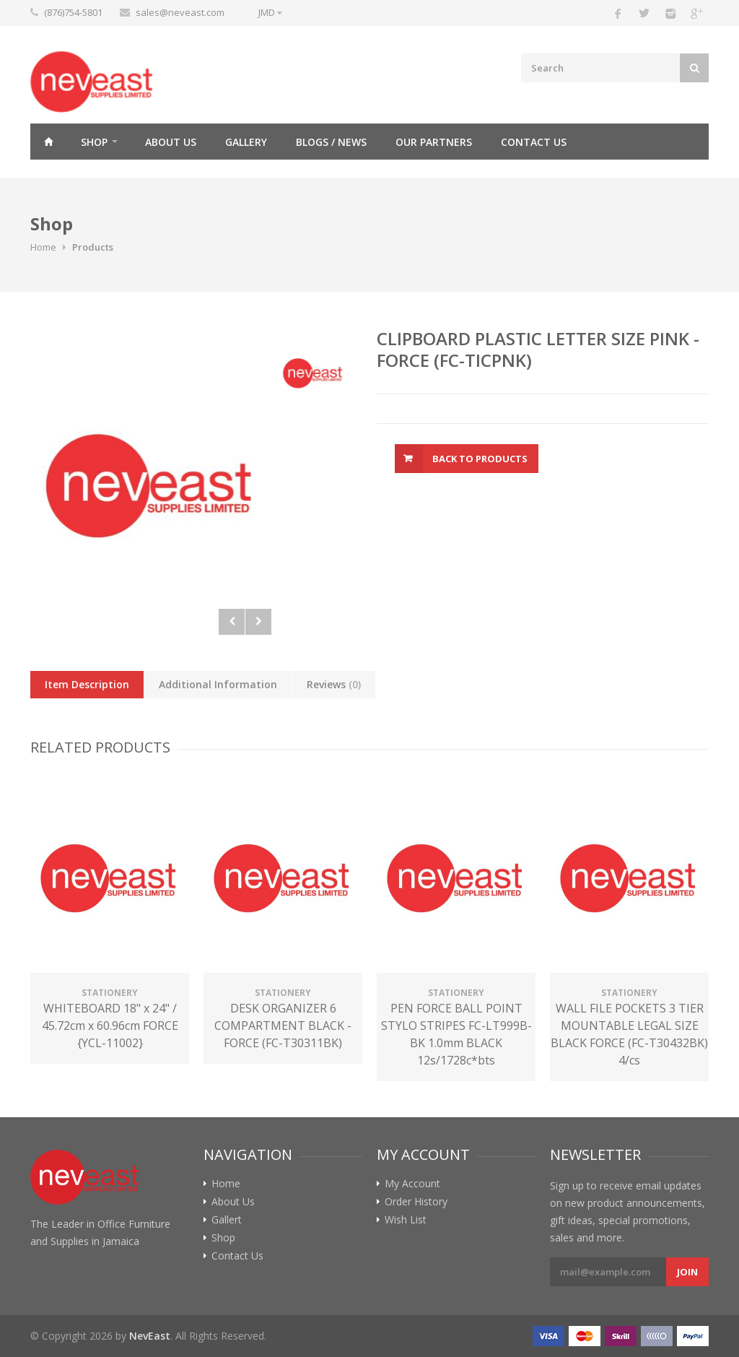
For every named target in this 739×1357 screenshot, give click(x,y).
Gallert (226, 1219)
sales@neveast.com (180, 12)
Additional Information (218, 684)
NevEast (149, 1336)
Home (48, 141)
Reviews (334, 684)
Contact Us (534, 142)
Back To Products (480, 458)
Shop (94, 142)
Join (687, 1271)
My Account (412, 1183)
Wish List (406, 1219)
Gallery (246, 142)
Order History (416, 1201)
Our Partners (433, 142)
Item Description (87, 684)
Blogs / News (331, 142)
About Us (170, 142)
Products (92, 246)
